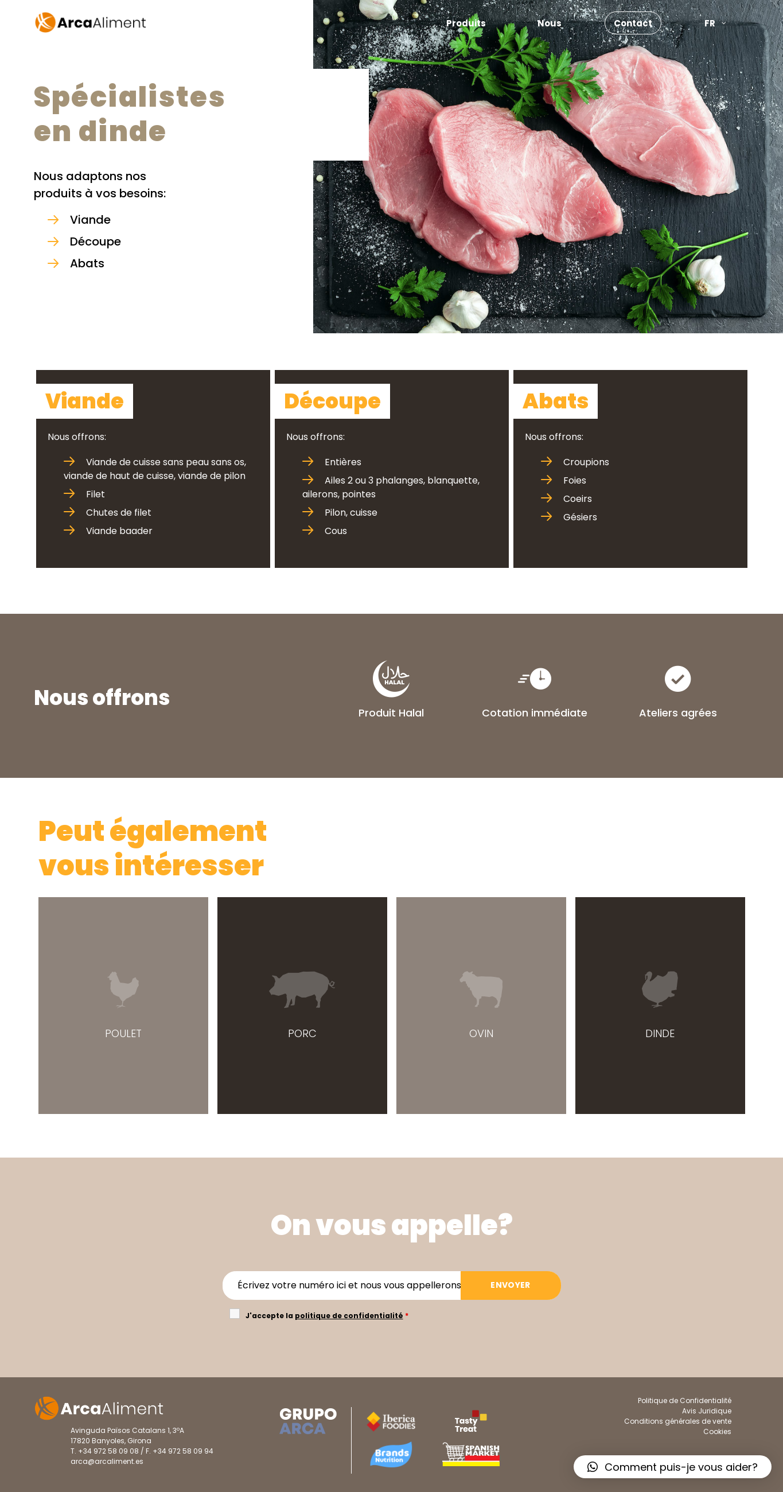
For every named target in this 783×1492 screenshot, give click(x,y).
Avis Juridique (706, 1411)
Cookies (717, 1431)
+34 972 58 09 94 (183, 1451)
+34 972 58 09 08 (108, 1451)
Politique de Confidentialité (684, 1400)
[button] (673, 1466)
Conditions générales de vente (677, 1421)
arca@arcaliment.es (107, 1461)
